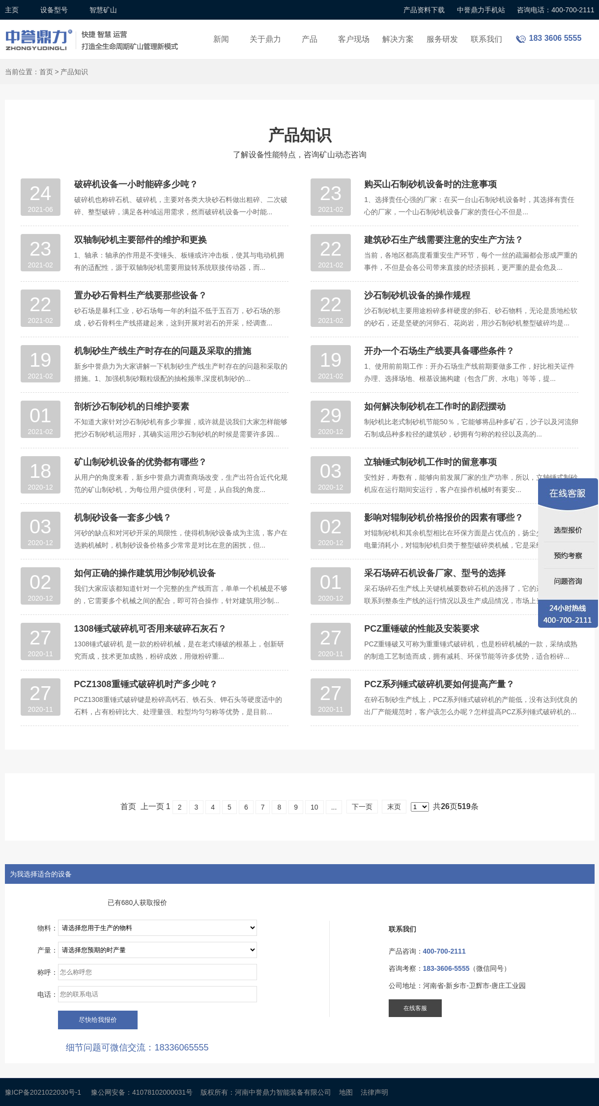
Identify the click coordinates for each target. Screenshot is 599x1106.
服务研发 (442, 39)
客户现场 (354, 39)
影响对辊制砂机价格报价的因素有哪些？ (443, 518)
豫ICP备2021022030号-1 (43, 1092)
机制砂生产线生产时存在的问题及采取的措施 (162, 351)
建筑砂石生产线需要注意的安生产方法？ (443, 240)
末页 (394, 807)
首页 (46, 72)
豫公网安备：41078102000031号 (142, 1092)
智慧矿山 (103, 10)
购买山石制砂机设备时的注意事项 (430, 184)
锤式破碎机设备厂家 (93, 34)
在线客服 (415, 1008)
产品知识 (74, 72)
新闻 (221, 39)
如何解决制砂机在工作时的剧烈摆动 (435, 406)
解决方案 (398, 39)
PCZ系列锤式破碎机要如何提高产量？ (439, 684)
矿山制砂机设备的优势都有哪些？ (140, 462)
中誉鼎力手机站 (481, 10)
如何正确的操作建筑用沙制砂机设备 (145, 573)
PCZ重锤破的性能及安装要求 (421, 629)
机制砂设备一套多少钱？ (122, 518)
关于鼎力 (265, 39)
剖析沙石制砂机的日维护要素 (131, 406)
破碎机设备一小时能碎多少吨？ (136, 184)
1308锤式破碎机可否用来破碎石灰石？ (150, 629)
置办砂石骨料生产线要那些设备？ (140, 295)
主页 (12, 10)
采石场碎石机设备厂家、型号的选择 (435, 573)
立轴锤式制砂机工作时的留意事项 (430, 462)
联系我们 (486, 39)
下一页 (362, 807)
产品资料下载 (424, 10)
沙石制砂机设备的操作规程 (417, 295)
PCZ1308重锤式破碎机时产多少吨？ (146, 684)
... (334, 807)
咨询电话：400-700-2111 (555, 10)
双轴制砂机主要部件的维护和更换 (140, 240)
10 (314, 807)
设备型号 (54, 10)
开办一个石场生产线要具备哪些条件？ (439, 351)
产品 (309, 39)
